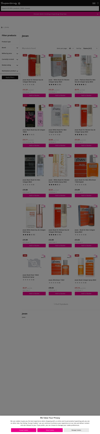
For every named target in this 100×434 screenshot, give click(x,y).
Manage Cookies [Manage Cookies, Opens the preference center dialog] (76, 430)
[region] (50, 425)
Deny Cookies (50, 430)
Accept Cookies (23, 430)
